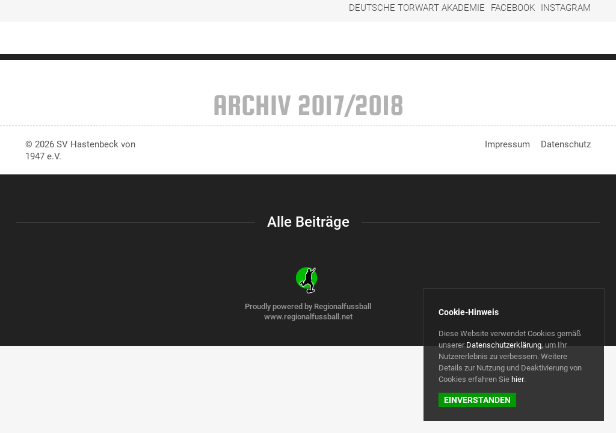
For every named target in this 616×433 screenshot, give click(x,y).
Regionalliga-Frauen (380, 40)
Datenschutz (566, 144)
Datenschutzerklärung (503, 344)
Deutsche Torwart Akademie (451, 13)
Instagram (570, 13)
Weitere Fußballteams (484, 40)
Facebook (526, 13)
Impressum (507, 144)
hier (517, 379)
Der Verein (567, 40)
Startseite (301, 40)
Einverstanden (477, 400)
